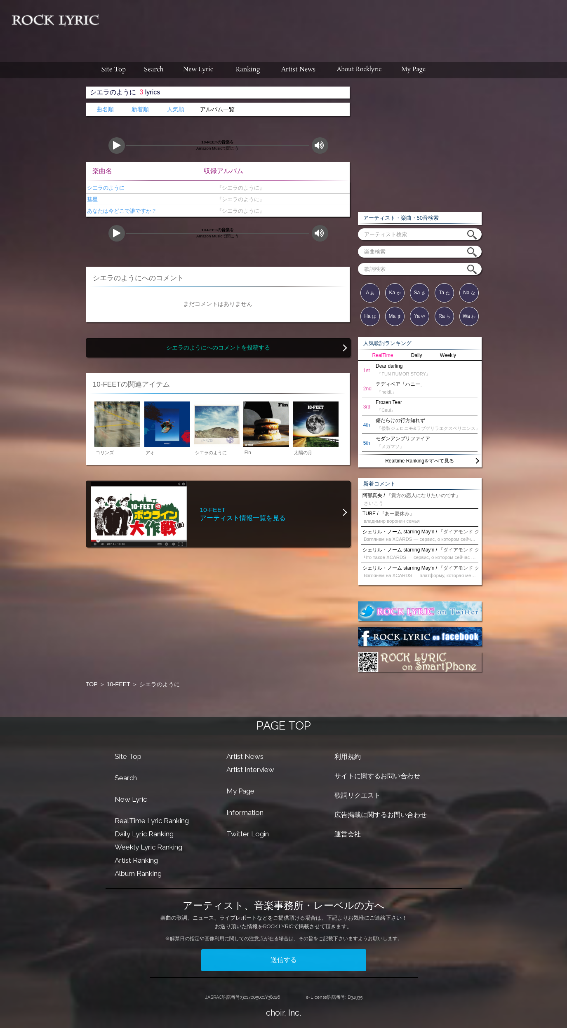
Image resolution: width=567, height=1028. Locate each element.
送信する (284, 960)
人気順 (175, 109)
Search (126, 778)
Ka (394, 293)
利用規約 (347, 756)
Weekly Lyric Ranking (148, 847)
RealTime (382, 355)
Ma (394, 316)
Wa (469, 316)
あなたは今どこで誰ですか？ (121, 211)
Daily (416, 355)
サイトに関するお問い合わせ (377, 776)
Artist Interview (250, 769)
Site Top (128, 756)
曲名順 (105, 109)
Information (245, 812)
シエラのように (105, 188)
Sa (419, 293)
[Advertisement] (336, 26)
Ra (444, 316)
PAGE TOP (283, 725)
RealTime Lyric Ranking (152, 821)
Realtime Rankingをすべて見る (419, 461)
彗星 (92, 199)
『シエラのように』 (239, 188)
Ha (370, 316)
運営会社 (347, 834)
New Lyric (131, 799)
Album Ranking (138, 873)
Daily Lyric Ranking (144, 834)
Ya (419, 316)
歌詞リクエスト (357, 795)
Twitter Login (247, 834)
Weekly (448, 355)
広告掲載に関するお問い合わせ (380, 815)
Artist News (245, 756)
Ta (444, 293)
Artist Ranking (136, 860)
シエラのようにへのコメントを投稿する (218, 348)
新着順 (140, 109)
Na (469, 293)
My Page (240, 791)
